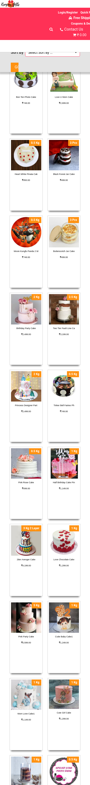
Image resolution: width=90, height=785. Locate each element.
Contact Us (73, 29)
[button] (52, 52)
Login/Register (68, 12)
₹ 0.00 (81, 35)
